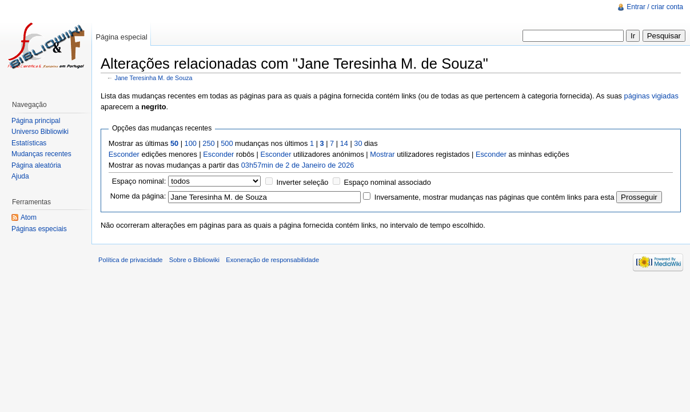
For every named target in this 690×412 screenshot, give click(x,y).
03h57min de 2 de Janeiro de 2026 (297, 165)
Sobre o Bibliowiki (194, 259)
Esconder (124, 154)
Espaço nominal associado (387, 182)
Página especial (121, 37)
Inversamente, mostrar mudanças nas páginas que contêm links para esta (494, 197)
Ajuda (20, 176)
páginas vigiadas (651, 96)
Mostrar (382, 154)
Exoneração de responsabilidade (272, 259)
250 (208, 143)
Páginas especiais (39, 229)
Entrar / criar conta (655, 7)
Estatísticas (28, 143)
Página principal (35, 121)
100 (191, 143)
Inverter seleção (302, 182)
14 (344, 143)
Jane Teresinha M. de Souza (154, 77)
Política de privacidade (130, 259)
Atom (29, 217)
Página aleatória (36, 165)
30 (358, 143)
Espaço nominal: (139, 181)
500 (227, 143)
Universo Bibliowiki (40, 132)
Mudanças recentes (41, 154)
